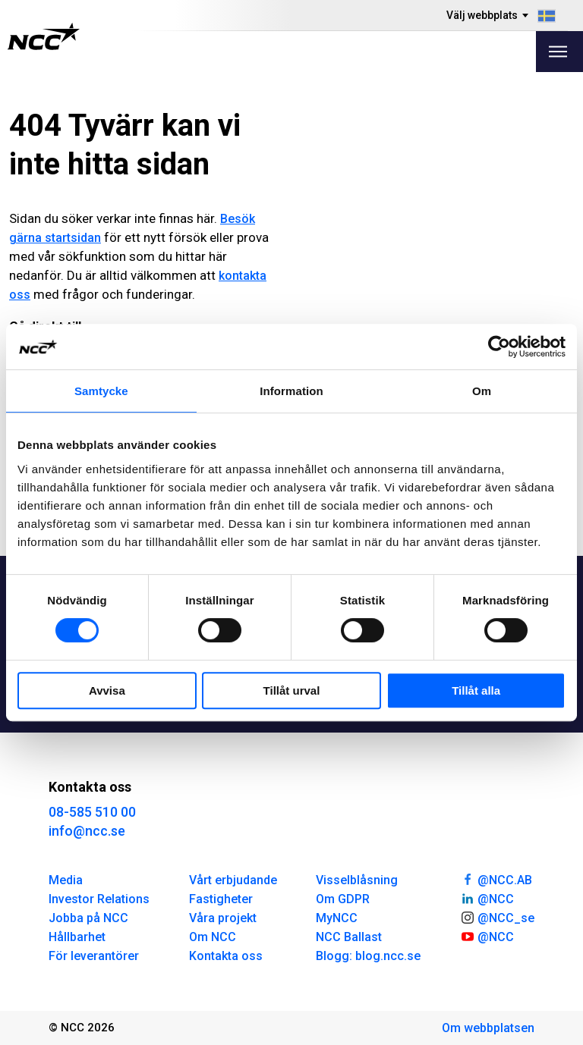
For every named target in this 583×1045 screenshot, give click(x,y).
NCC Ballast (349, 937)
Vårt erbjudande (233, 880)
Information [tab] (291, 390)
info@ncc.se (87, 831)
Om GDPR (343, 899)
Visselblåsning (357, 880)
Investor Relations (99, 899)
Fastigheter (221, 899)
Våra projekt (223, 918)
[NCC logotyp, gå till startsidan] (44, 36)
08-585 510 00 (92, 812)
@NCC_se (497, 916)
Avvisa (107, 690)
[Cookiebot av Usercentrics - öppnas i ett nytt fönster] (499, 346)
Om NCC (212, 937)
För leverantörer (94, 956)
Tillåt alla (476, 690)
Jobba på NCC (88, 918)
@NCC (487, 898)
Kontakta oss (226, 956)
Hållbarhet (77, 937)
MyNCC (337, 918)
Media (66, 880)
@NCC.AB (496, 879)
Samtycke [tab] (101, 390)
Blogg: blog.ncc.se (368, 956)
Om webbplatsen (488, 1028)
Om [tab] (481, 390)
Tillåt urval (291, 690)
